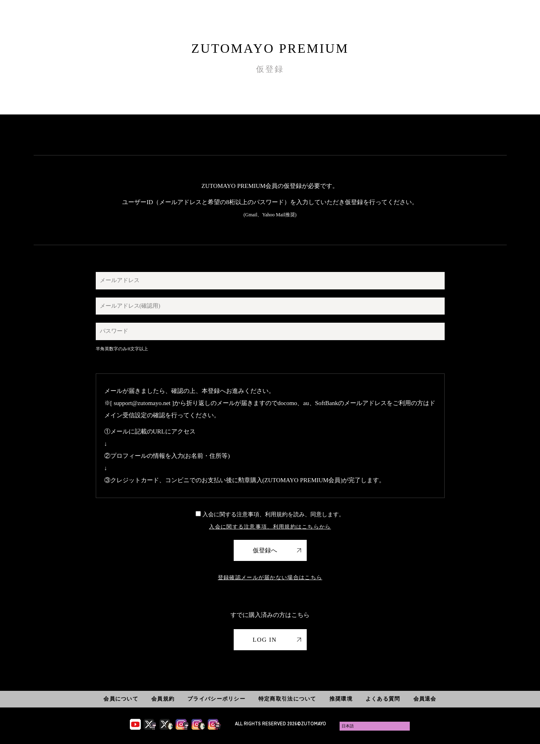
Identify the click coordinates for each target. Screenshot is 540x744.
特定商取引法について (287, 699)
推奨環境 (341, 699)
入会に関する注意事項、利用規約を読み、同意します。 (270, 514)
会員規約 (162, 699)
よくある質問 (383, 699)
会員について (120, 699)
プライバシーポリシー (216, 699)
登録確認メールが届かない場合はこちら (270, 577)
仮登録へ (265, 550)
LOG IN (265, 639)
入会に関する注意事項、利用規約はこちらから (270, 527)
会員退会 (425, 699)
